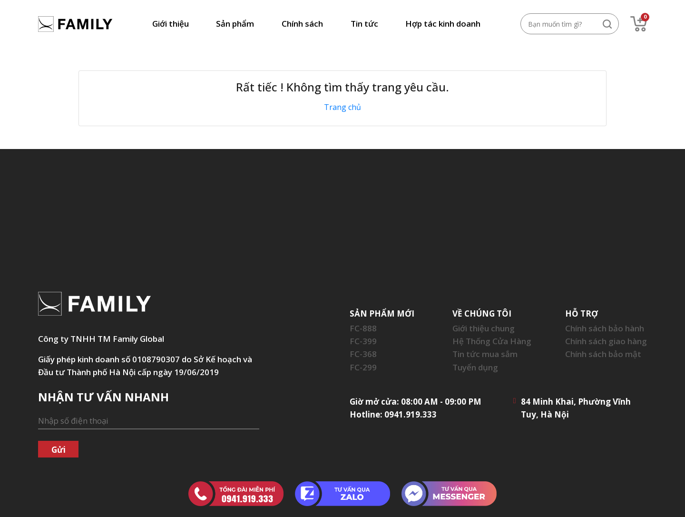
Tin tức (364, 23)
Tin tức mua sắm (485, 353)
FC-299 (363, 367)
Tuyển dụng (475, 367)
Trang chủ (342, 107)
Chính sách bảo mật (603, 353)
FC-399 (363, 341)
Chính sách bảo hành (604, 328)
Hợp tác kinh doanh (442, 23)
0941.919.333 (410, 414)
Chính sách (302, 23)
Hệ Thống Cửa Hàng (491, 341)
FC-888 (363, 328)
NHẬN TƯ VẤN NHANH (103, 397)
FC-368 (363, 353)
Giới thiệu (170, 23)
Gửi (58, 449)
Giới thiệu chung (483, 328)
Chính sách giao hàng (606, 341)
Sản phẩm (235, 23)
